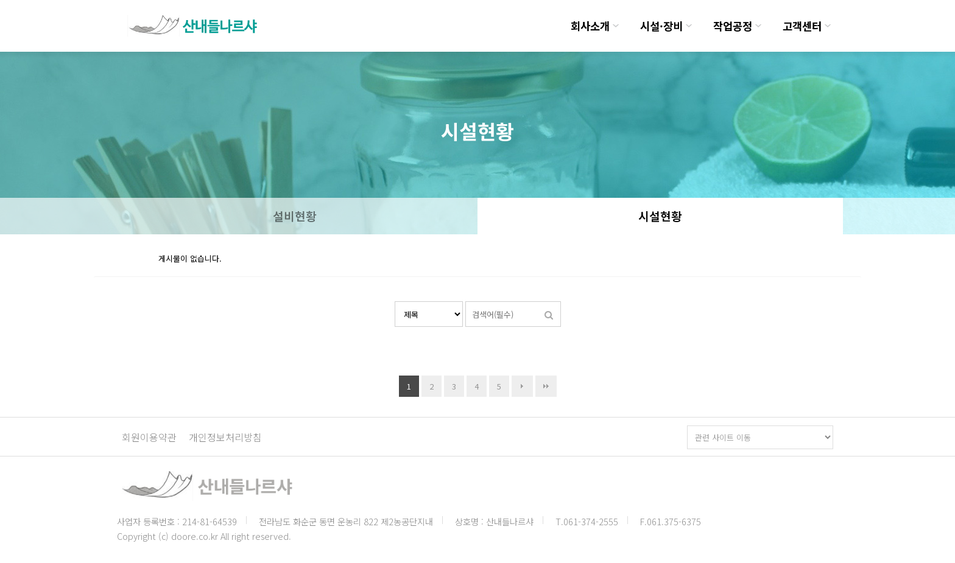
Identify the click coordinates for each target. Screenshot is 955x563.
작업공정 (732, 25)
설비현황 (295, 216)
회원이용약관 (149, 437)
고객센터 (802, 25)
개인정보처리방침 (225, 437)
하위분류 (616, 26)
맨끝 (546, 386)
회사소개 (590, 25)
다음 (522, 386)
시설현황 (660, 216)
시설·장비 (661, 25)
